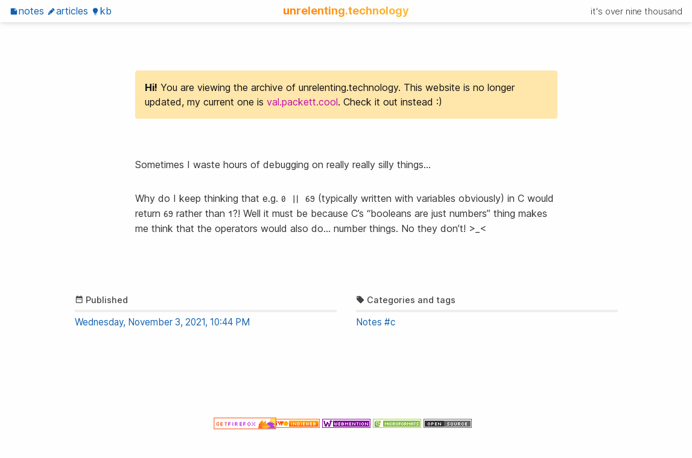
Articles (67, 11)
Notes (27, 11)
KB (101, 11)
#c (389, 322)
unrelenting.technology (346, 10)
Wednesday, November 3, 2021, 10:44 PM (162, 322)
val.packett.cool (302, 102)
